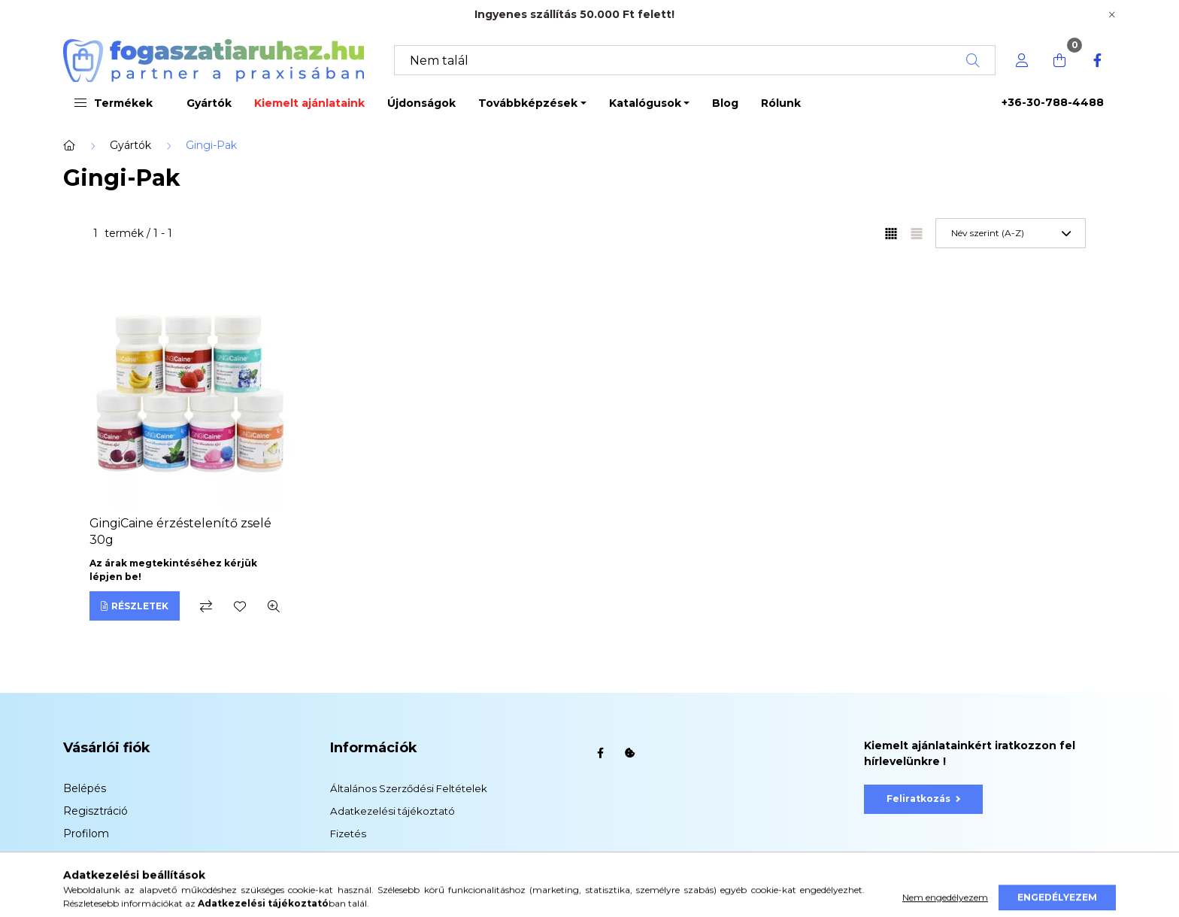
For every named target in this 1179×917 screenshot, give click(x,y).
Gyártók (209, 103)
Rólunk (781, 103)
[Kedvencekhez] (240, 606)
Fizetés (348, 833)
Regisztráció (95, 811)
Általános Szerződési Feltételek (408, 788)
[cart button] (1059, 60)
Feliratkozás (923, 798)
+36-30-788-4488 (1053, 102)
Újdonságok (421, 103)
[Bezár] (1112, 15)
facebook (600, 753)
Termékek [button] (113, 103)
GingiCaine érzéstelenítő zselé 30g (180, 531)
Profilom (86, 833)
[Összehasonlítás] (206, 606)
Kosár (77, 856)
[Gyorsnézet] (274, 606)
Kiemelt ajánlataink (309, 103)
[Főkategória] (69, 145)
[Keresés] (695, 60)
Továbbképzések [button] (527, 103)
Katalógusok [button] (645, 103)
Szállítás (350, 856)
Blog (725, 103)
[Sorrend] (1010, 233)
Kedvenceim (96, 878)
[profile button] (1022, 60)
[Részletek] (134, 606)
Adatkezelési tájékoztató (392, 811)
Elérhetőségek (367, 879)
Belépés (84, 788)
